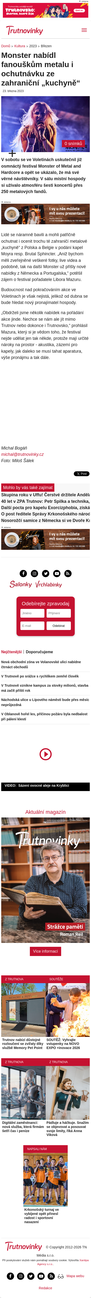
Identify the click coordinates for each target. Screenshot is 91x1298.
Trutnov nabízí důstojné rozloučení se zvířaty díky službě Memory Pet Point (22, 1044)
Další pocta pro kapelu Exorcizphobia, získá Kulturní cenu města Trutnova (45, 507)
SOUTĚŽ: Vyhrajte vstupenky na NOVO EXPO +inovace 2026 (63, 1044)
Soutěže (56, 979)
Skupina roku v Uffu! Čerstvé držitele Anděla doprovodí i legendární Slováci (45, 494)
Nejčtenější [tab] (11, 652)
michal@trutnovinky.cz (22, 454)
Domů (5, 46)
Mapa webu (75, 1276)
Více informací (45, 951)
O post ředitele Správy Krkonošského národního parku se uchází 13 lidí (45, 514)
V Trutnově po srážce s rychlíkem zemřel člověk (40, 676)
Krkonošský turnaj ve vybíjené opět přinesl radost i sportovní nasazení (41, 1216)
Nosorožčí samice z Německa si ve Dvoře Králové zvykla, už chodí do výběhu (45, 520)
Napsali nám (37, 1149)
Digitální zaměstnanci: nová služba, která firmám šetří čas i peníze (23, 1127)
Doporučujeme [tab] (39, 652)
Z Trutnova (14, 979)
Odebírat (59, 626)
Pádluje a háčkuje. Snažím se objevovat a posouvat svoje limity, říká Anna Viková (68, 1129)
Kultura (19, 46)
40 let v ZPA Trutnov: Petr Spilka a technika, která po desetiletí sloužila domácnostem (45, 501)
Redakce (45, 1288)
